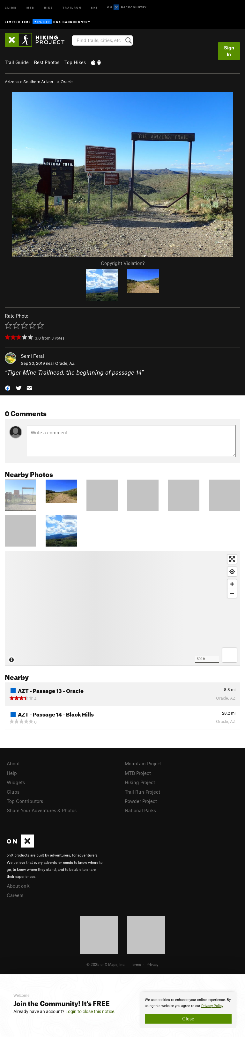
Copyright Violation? (123, 263)
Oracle (67, 81)
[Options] (229, 655)
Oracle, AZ (65, 363)
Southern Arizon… (39, 81)
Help (12, 773)
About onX (18, 886)
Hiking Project (140, 782)
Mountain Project (143, 763)
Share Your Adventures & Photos (42, 810)
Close (188, 1018)
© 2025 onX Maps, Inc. (105, 964)
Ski (94, 7)
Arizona (12, 81)
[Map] (122, 608)
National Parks (140, 810)
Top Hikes (75, 62)
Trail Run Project (142, 792)
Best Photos (46, 62)
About (13, 763)
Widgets (16, 782)
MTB (30, 7)
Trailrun (72, 7)
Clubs (13, 792)
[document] (188, 1010)
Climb (11, 7)
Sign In (229, 51)
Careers (15, 895)
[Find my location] (232, 571)
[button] (8, 387)
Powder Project (141, 801)
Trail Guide (17, 62)
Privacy (152, 964)
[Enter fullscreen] (232, 559)
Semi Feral (32, 356)
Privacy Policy (212, 1006)
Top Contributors (25, 801)
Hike (48, 7)
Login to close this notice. (90, 1011)
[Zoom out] (232, 593)
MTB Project (138, 773)
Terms (136, 964)
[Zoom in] (232, 584)
